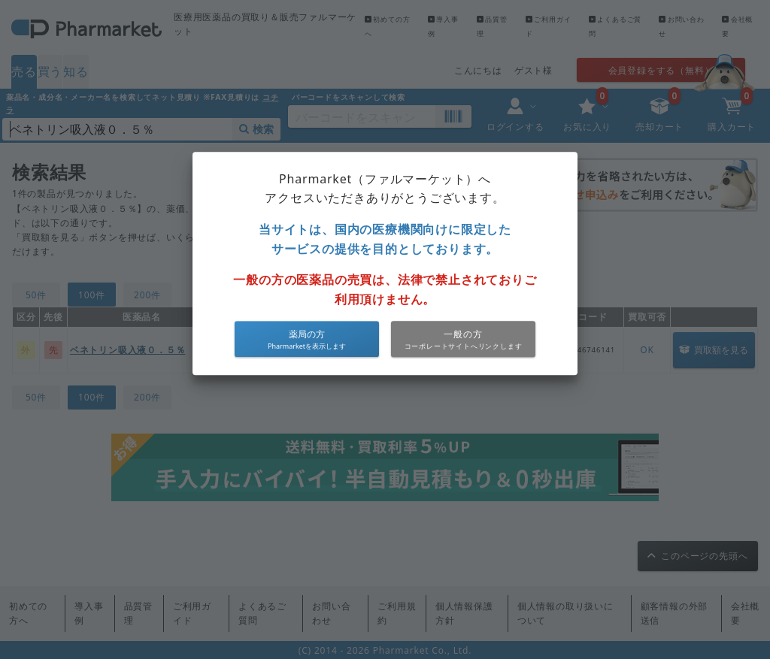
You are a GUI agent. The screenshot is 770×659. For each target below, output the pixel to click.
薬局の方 (307, 334)
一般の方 (463, 334)
